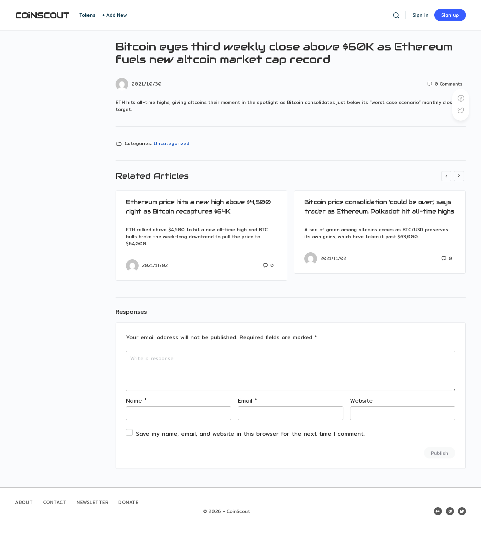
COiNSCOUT (42, 15)
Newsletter (92, 502)
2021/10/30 (147, 84)
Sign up (450, 15)
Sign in (421, 15)
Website (361, 400)
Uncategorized (171, 143)
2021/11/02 (155, 265)
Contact (55, 502)
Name (136, 400)
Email (247, 400)
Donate (128, 502)
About (24, 502)
